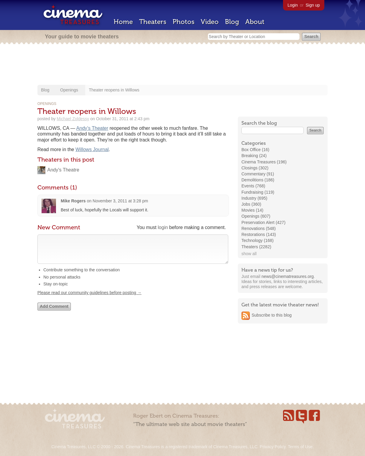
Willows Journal (92, 149)
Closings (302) (254, 167)
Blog (232, 22)
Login (293, 5)
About (254, 22)
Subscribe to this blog (272, 315)
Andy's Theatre (63, 169)
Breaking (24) (254, 155)
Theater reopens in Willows (114, 90)
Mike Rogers (73, 200)
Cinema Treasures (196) (264, 161)
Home (123, 22)
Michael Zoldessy (73, 118)
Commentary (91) (257, 173)
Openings (69, 90)
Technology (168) (257, 240)
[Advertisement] (182, 65)
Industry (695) (254, 198)
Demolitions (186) (257, 179)
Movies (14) (252, 210)
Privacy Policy (272, 446)
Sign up (313, 5)
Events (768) (253, 185)
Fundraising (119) (257, 192)
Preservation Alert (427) (263, 222)
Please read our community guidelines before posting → (89, 298)
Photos (183, 22)
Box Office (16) (255, 149)
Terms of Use (300, 446)
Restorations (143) (258, 234)
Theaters (152, 22)
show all (249, 253)
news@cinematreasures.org (287, 276)
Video (210, 22)
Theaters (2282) (256, 246)
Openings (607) (255, 216)
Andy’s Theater (92, 128)
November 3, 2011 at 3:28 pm (120, 200)
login (163, 227)
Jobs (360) (251, 204)
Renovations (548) (258, 228)
